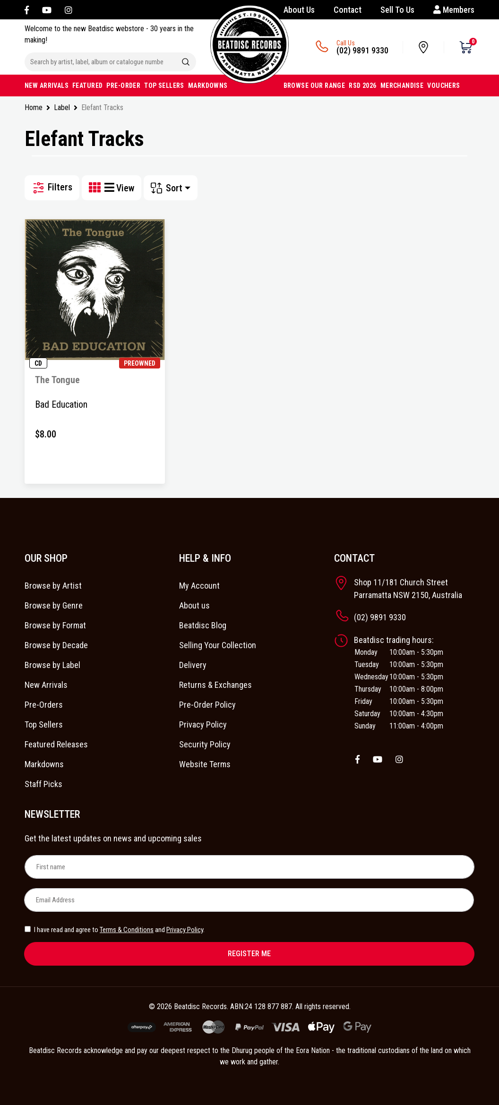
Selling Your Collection (217, 645)
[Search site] (185, 61)
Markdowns (44, 764)
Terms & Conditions (127, 929)
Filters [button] (52, 188)
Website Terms (205, 764)
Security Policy (205, 744)
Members (453, 10)
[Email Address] (249, 900)
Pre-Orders (44, 705)
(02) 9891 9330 (362, 50)
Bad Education (61, 404)
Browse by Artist (53, 586)
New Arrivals (46, 685)
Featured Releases (56, 744)
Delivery (192, 665)
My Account (199, 586)
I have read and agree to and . (115, 929)
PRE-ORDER (123, 85)
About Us (299, 10)
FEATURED (87, 85)
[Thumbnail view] (96, 187)
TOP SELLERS (164, 85)
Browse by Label (52, 665)
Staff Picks (43, 784)
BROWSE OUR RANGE (314, 85)
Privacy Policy (203, 724)
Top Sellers (44, 724)
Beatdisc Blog (202, 625)
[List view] (110, 187)
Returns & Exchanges (215, 685)
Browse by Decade (56, 645)
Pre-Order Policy (207, 705)
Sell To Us (397, 10)
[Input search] (100, 61)
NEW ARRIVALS (47, 85)
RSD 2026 (362, 85)
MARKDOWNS (208, 85)
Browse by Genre (54, 605)
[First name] (249, 867)
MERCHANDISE (402, 85)
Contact (347, 10)
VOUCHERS (443, 85)
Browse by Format (55, 625)
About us (194, 605)
